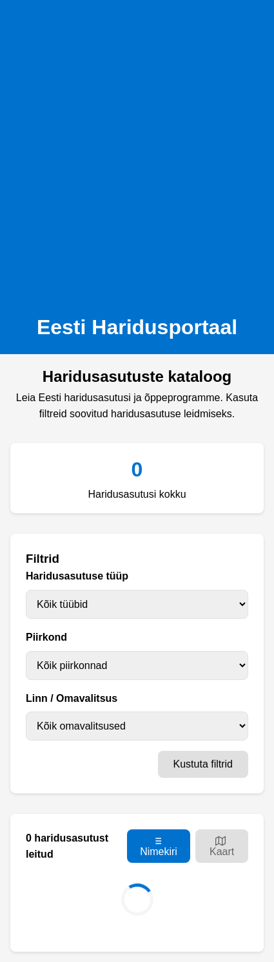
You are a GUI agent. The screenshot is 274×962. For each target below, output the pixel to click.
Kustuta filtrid (203, 764)
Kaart (222, 846)
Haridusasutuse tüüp (77, 576)
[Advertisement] (137, 153)
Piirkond (46, 637)
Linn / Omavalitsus (71, 698)
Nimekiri (158, 846)
